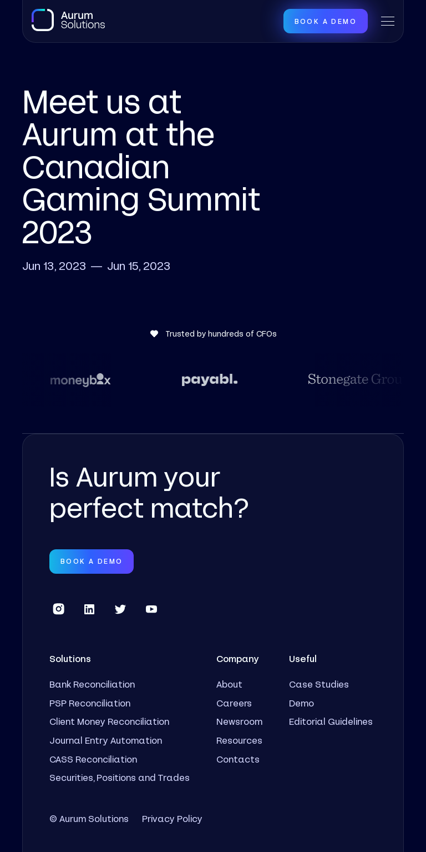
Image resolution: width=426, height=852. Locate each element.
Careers (234, 703)
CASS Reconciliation (93, 759)
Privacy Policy (172, 818)
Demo (301, 703)
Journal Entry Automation (105, 740)
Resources (239, 740)
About (229, 684)
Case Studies (319, 684)
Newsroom (239, 721)
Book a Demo (326, 21)
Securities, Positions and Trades (119, 777)
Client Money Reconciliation (109, 721)
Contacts (238, 759)
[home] (68, 20)
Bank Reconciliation (92, 684)
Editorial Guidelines (331, 721)
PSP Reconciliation (89, 703)
